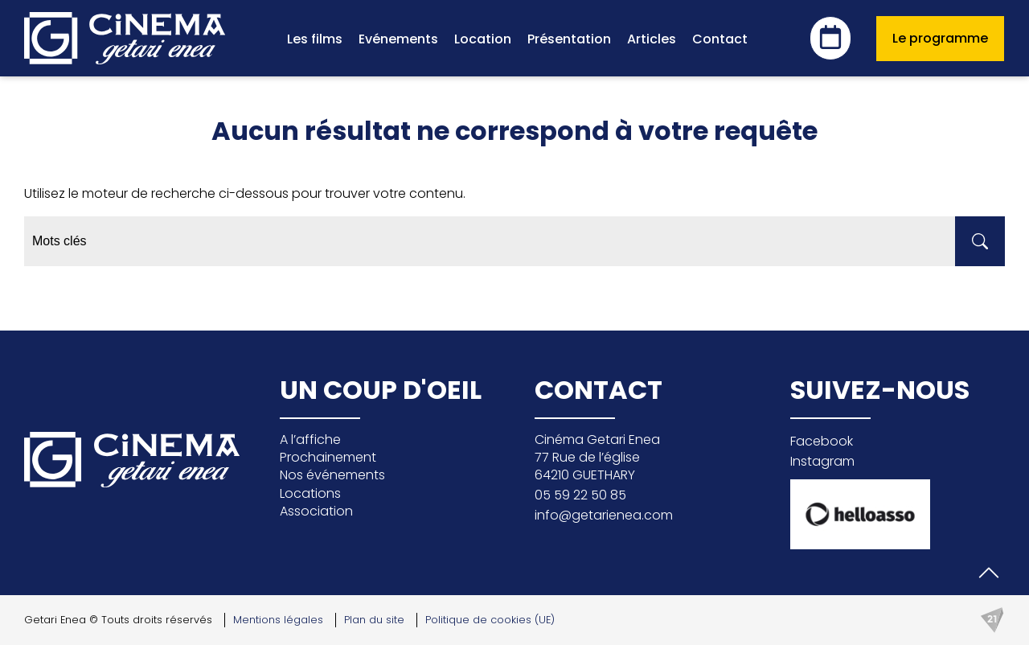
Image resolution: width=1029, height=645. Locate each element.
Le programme (940, 38)
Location (482, 39)
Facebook (821, 441)
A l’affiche (310, 439)
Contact (720, 39)
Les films (314, 39)
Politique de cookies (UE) (490, 620)
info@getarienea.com (604, 515)
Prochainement (328, 457)
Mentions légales (278, 620)
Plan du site (374, 620)
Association (316, 511)
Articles (651, 39)
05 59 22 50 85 (580, 495)
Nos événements (332, 475)
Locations (310, 493)
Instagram (822, 461)
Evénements (398, 39)
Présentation (569, 39)
